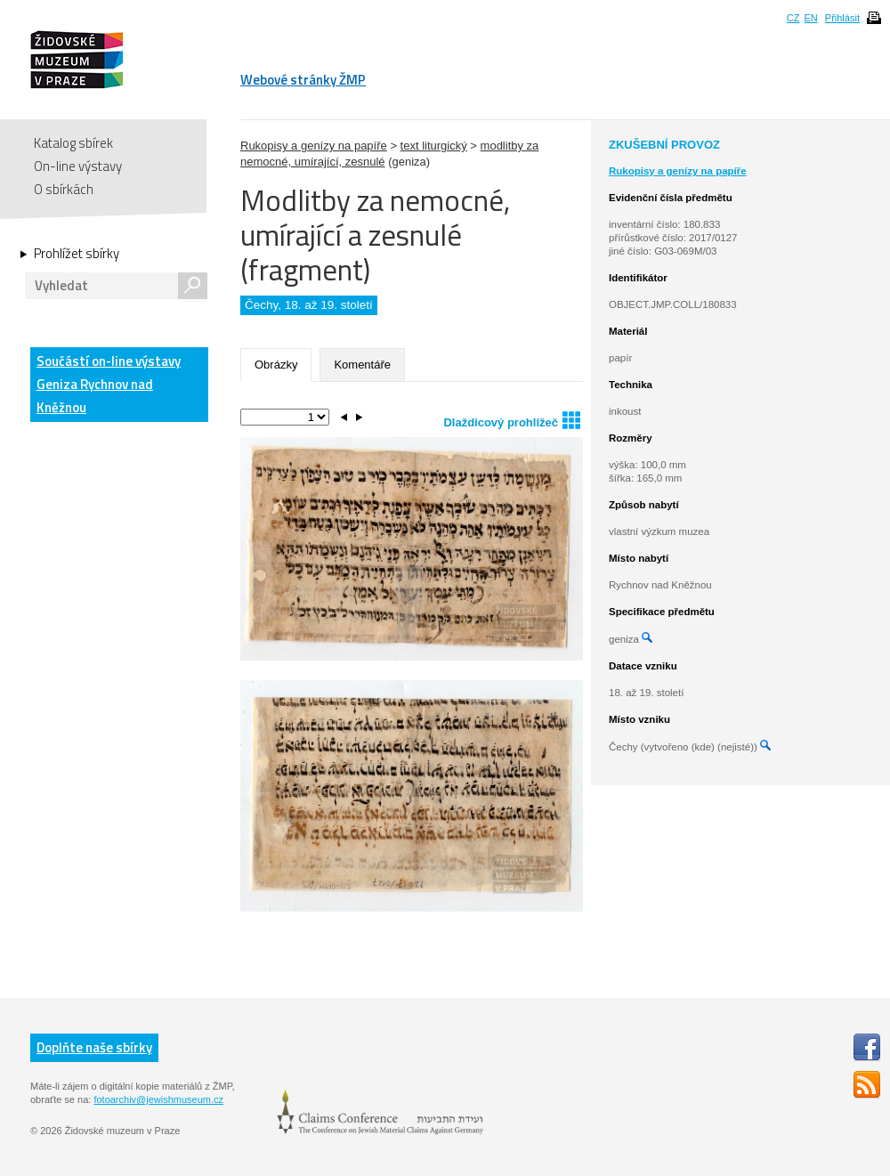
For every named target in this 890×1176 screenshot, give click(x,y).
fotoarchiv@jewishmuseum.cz (158, 1099)
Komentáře (362, 364)
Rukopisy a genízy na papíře (313, 145)
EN (810, 17)
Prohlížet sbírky (76, 254)
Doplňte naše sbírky (94, 1047)
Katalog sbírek (73, 143)
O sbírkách (63, 189)
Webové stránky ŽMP (303, 79)
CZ (793, 17)
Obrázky (276, 364)
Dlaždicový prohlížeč (511, 419)
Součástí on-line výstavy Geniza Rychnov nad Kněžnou (108, 384)
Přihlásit (842, 17)
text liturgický (433, 145)
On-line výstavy (78, 166)
